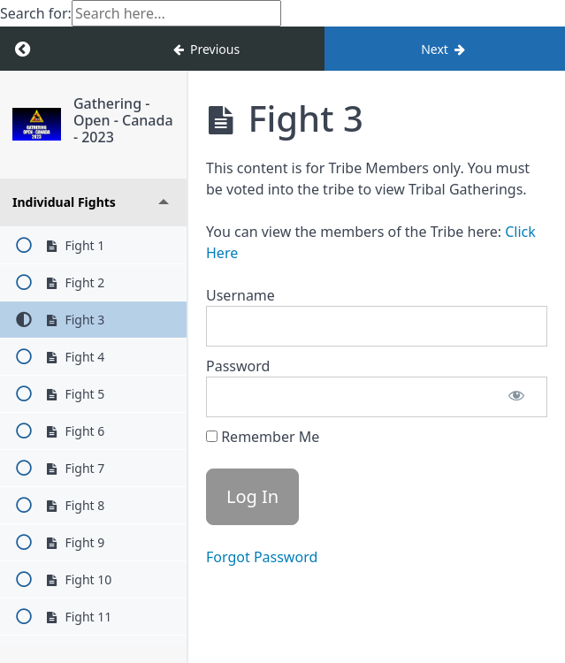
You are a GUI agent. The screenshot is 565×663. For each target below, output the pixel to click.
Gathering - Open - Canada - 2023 (123, 120)
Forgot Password (261, 557)
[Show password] (516, 397)
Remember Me (262, 436)
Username (240, 295)
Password (238, 366)
